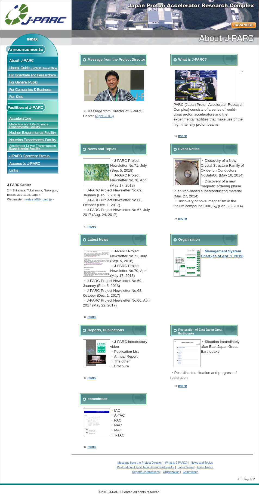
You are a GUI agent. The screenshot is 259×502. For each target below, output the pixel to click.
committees (97, 399)
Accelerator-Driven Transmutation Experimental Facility (33, 147)
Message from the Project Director (140, 462)
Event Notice (189, 149)
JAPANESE (243, 25)
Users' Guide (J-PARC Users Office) (33, 67)
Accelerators (33, 118)
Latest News (98, 239)
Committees (190, 471)
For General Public (33, 82)
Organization (189, 239)
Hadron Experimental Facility (33, 132)
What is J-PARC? (192, 59)
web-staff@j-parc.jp (38, 199)
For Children (33, 96)
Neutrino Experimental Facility (33, 139)
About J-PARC (33, 60)
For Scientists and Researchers (33, 74)
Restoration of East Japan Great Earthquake (145, 467)
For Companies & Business (33, 89)
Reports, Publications (106, 330)
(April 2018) (104, 116)
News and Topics (102, 149)
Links (33, 170)
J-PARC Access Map (33, 163)
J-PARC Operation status (33, 155)
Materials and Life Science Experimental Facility (33, 125)
